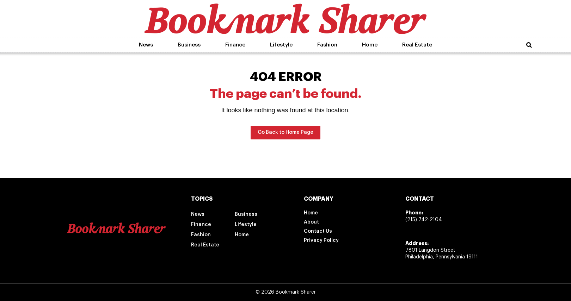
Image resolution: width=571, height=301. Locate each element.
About (311, 222)
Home (369, 45)
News (146, 45)
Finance (235, 45)
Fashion (327, 45)
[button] (529, 45)
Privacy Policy (321, 240)
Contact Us (318, 231)
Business (189, 45)
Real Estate (417, 45)
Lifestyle (281, 45)
